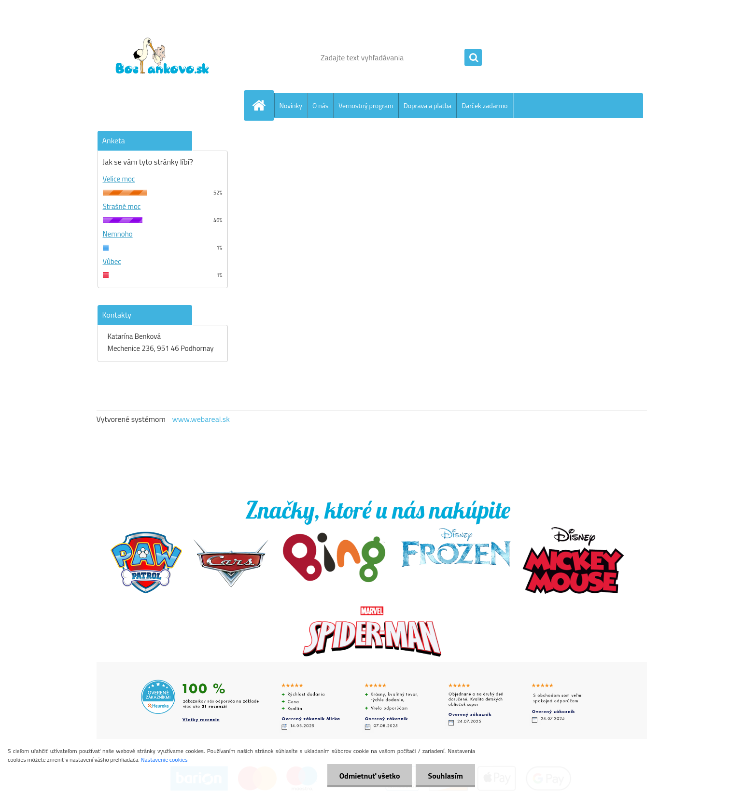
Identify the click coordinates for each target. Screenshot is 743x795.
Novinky (291, 105)
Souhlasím (445, 775)
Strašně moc (122, 206)
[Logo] (163, 57)
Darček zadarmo (484, 105)
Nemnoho (118, 233)
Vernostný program (365, 105)
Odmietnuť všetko (369, 775)
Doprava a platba (427, 105)
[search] (473, 58)
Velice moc (119, 178)
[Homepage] (263, 105)
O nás (320, 105)
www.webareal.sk (201, 419)
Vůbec (112, 261)
